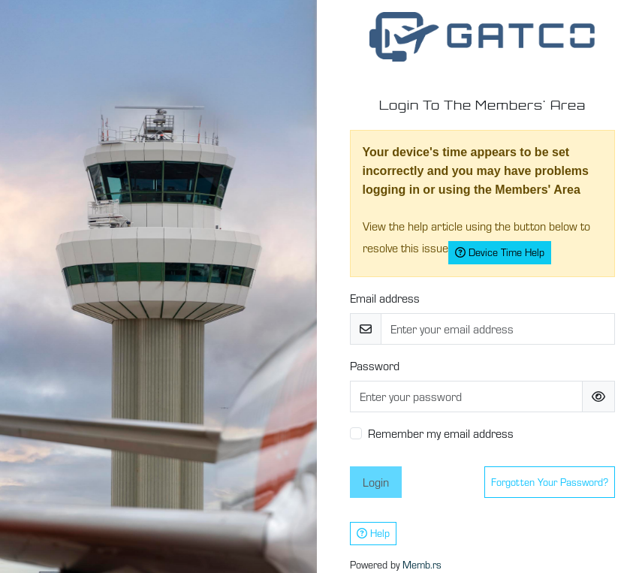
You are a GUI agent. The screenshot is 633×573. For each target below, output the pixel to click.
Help (373, 533)
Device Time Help (499, 252)
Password (374, 365)
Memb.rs (422, 564)
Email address (385, 298)
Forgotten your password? (549, 482)
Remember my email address (441, 433)
